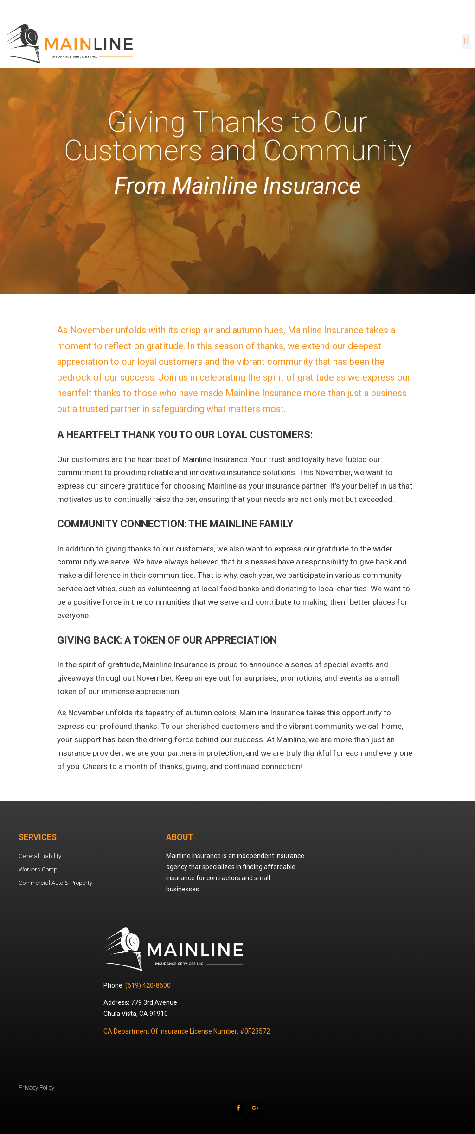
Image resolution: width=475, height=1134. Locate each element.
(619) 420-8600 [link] (148, 985)
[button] (466, 41)
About (179, 837)
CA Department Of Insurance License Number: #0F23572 (186, 1031)
